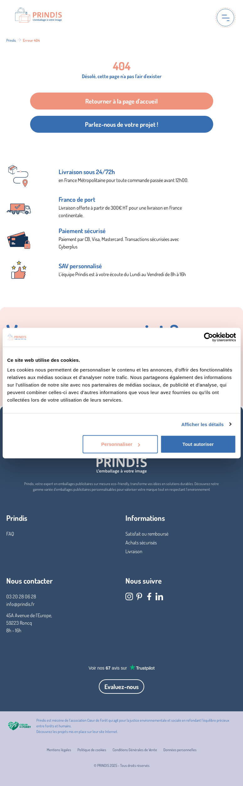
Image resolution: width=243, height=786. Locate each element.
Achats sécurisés (141, 542)
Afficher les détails (202, 424)
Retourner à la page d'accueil (121, 101)
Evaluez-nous (121, 686)
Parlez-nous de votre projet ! (121, 124)
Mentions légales (59, 749)
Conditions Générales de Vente (135, 749)
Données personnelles (180, 749)
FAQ (10, 534)
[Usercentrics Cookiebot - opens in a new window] (208, 337)
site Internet (108, 731)
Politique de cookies (91, 749)
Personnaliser (120, 444)
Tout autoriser (198, 444)
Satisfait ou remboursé (146, 534)
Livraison (133, 551)
